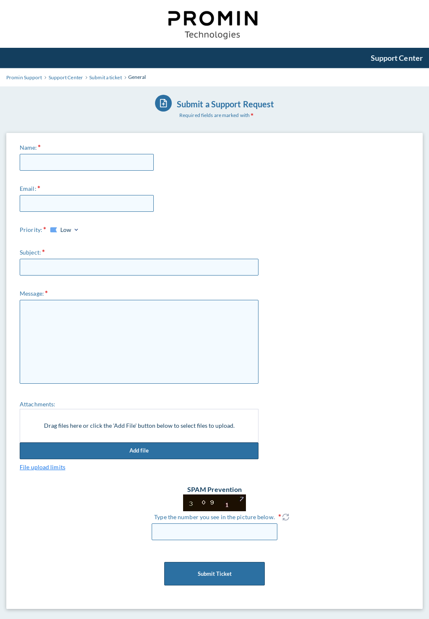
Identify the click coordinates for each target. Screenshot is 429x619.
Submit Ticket (214, 573)
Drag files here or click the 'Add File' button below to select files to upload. (139, 425)
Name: (28, 147)
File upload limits (42, 467)
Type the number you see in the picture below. (214, 516)
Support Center (397, 57)
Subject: (30, 252)
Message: (32, 293)
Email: (28, 188)
